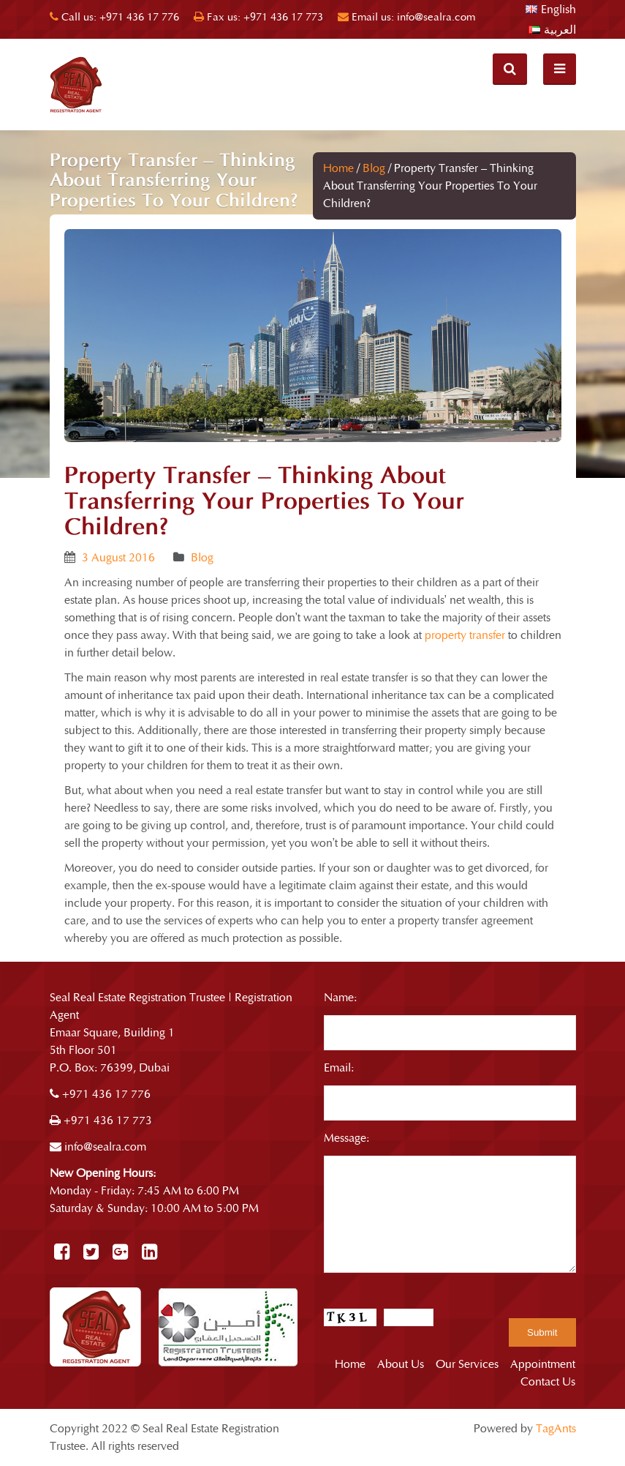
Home (338, 168)
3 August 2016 (118, 558)
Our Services (467, 1364)
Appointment (542, 1364)
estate (435, 885)
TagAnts (556, 1429)
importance (437, 825)
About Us (400, 1364)
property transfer (465, 635)
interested (281, 678)
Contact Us (547, 1382)
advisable (211, 713)
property (85, 765)
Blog (374, 168)
